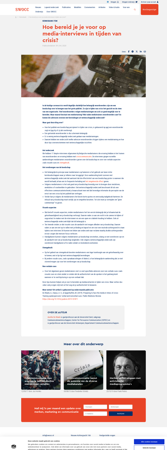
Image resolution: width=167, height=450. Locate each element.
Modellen (77, 7)
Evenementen (90, 7)
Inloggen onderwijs (130, 2)
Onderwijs (39, 12)
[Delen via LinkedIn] (141, 51)
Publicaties (66, 7)
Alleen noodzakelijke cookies (149, 441)
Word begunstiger (149, 9)
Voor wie (126, 7)
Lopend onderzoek (52, 7)
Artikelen (102, 7)
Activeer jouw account (149, 2)
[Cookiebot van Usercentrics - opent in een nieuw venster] (13, 445)
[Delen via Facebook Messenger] (133, 51)
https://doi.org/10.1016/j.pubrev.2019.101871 (60, 299)
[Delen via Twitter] (137, 51)
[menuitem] (38, 7)
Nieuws (38, 7)
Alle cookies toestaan (149, 429)
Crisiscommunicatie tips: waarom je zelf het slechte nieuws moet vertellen (39, 381)
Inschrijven (120, 414)
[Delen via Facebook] (128, 51)
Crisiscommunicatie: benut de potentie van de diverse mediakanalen (82, 381)
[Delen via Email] (145, 51)
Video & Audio (114, 7)
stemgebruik (64, 163)
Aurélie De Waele (54, 317)
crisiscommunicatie (84, 156)
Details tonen (115, 446)
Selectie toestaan (149, 435)
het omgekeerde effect (94, 181)
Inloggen (115, 2)
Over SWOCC (51, 12)
